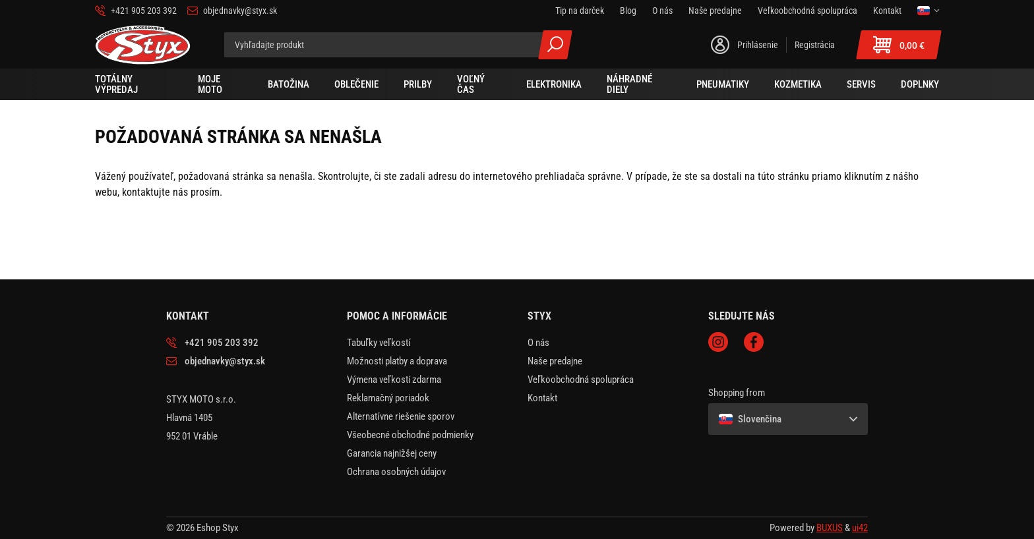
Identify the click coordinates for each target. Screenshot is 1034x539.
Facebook (754, 342)
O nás (538, 343)
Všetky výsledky (555, 44)
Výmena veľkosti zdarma (394, 379)
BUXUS (829, 528)
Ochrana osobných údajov (396, 472)
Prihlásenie (757, 45)
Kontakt (542, 398)
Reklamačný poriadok (388, 398)
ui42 (860, 528)
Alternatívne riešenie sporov (400, 416)
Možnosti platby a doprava (397, 361)
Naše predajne (555, 361)
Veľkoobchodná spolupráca (581, 379)
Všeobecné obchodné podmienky (410, 435)
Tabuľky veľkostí (379, 343)
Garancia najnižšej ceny (392, 453)
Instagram (718, 342)
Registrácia (815, 45)
